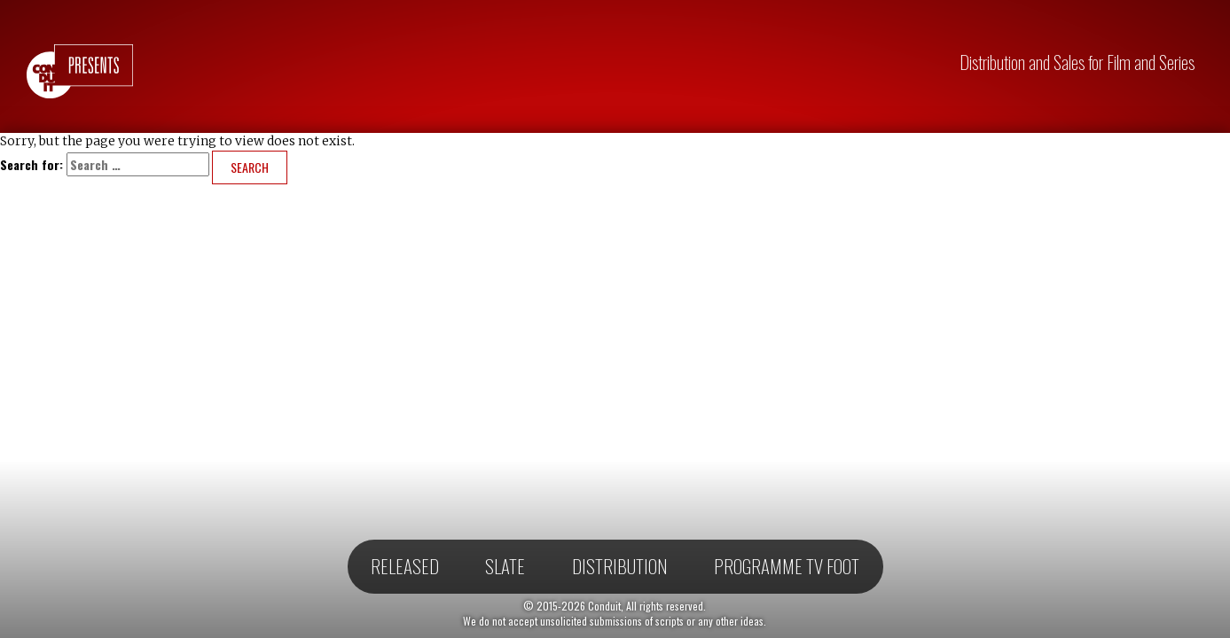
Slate (505, 566)
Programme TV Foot (786, 566)
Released (405, 566)
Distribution (620, 566)
